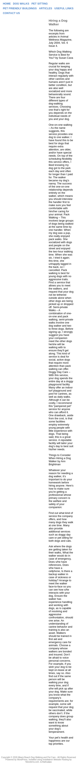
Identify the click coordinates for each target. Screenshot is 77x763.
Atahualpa (47, 762)
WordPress (22, 759)
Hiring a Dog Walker (58, 22)
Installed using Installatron (41, 759)
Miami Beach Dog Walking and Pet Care (37, 757)
